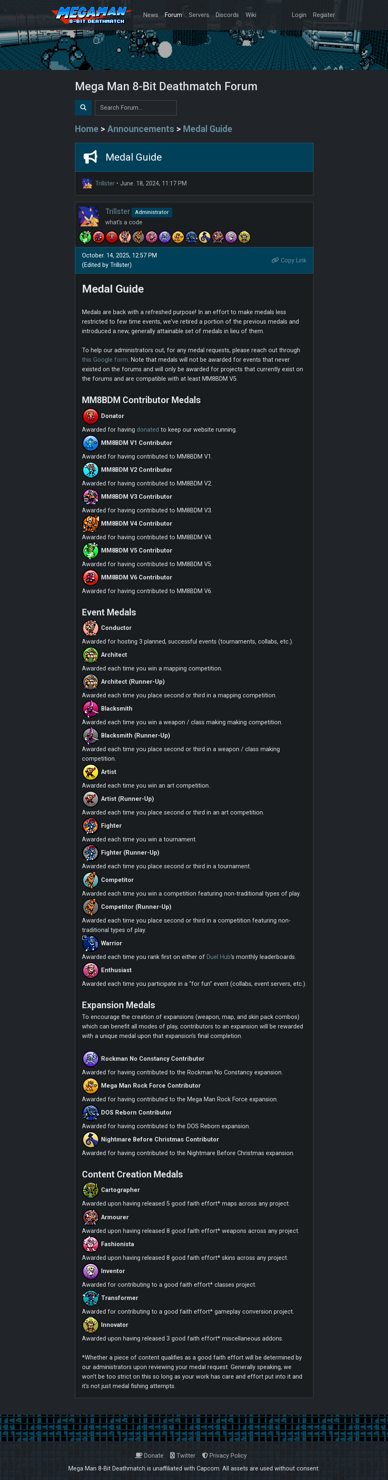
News (150, 15)
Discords (227, 15)
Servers (199, 15)
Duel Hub (219, 957)
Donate (149, 1455)
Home (87, 129)
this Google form (105, 359)
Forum (173, 15)
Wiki (251, 15)
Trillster (105, 183)
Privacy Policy (224, 1455)
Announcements (140, 129)
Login (299, 15)
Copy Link (289, 260)
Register (324, 15)
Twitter (182, 1455)
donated (148, 429)
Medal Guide (207, 129)
